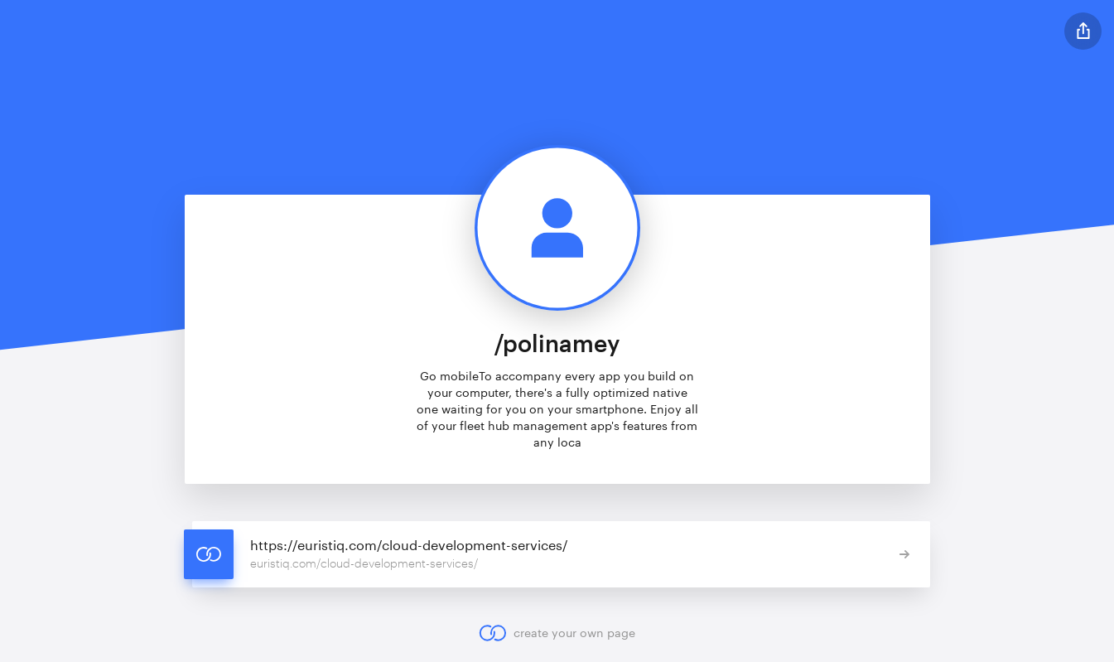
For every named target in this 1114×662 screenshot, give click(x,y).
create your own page (557, 633)
